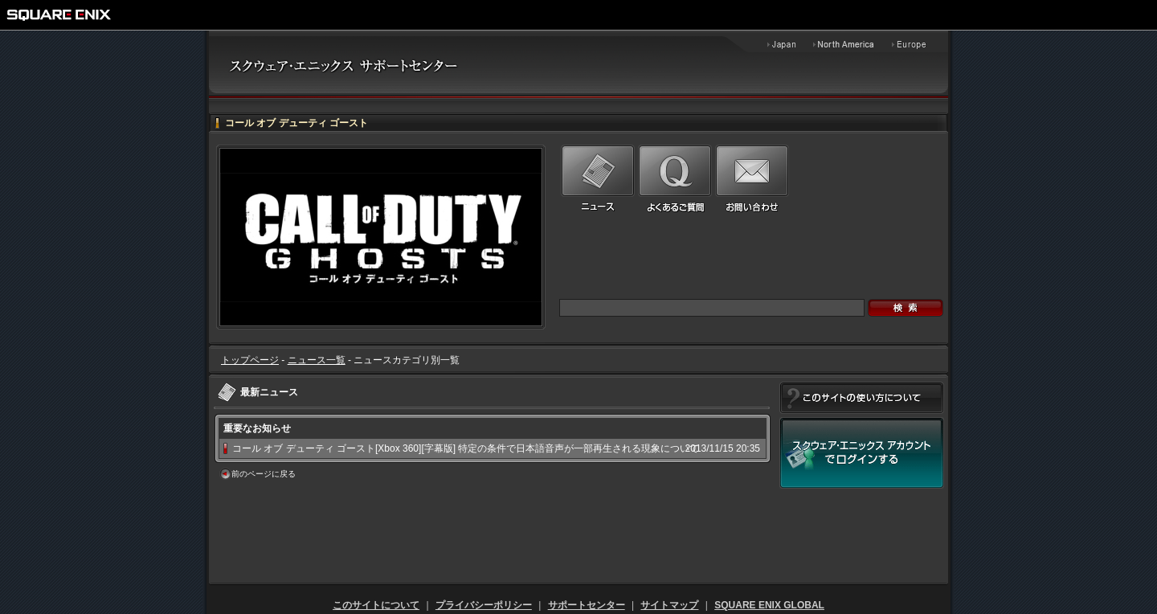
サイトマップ (669, 605)
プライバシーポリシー (483, 605)
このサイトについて (376, 605)
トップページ (250, 360)
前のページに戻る (263, 473)
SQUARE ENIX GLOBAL (769, 605)
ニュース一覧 (316, 360)
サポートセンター (586, 605)
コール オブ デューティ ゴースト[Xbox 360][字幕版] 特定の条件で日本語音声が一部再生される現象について (465, 448)
